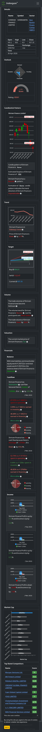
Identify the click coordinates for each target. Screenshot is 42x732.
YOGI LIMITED (10, 696)
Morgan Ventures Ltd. (14, 672)
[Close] (37, 715)
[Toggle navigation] (38, 3)
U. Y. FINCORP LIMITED (14, 707)
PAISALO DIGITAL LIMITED (15, 681)
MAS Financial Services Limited (17, 712)
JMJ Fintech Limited (13, 677)
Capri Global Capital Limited (16, 692)
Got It (7, 727)
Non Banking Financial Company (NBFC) (33, 25)
